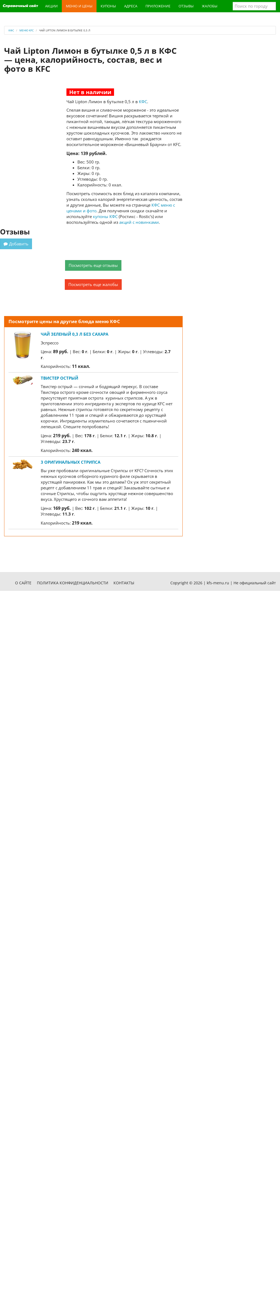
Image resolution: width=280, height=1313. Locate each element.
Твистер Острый (59, 378)
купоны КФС (105, 216)
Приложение (157, 6)
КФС (143, 101)
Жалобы (209, 6)
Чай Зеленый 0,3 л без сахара (74, 334)
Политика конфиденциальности (72, 582)
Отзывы (186, 6)
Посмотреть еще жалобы (93, 284)
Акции (51, 6)
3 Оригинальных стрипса (70, 462)
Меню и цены (79, 6)
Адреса (130, 6)
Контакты (123, 582)
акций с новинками (139, 222)
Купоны (108, 6)
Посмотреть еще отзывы (93, 265)
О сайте (23, 582)
